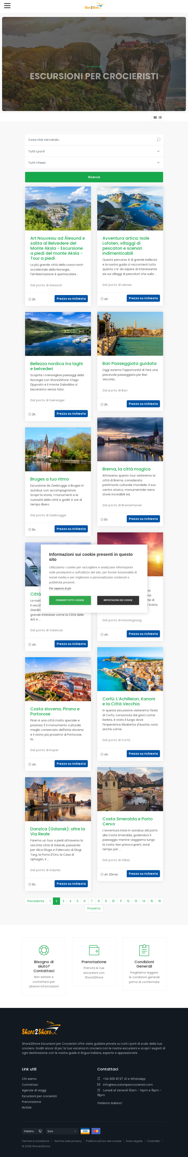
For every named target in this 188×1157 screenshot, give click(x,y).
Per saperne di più (60, 588)
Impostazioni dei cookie (118, 600)
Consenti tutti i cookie (70, 600)
